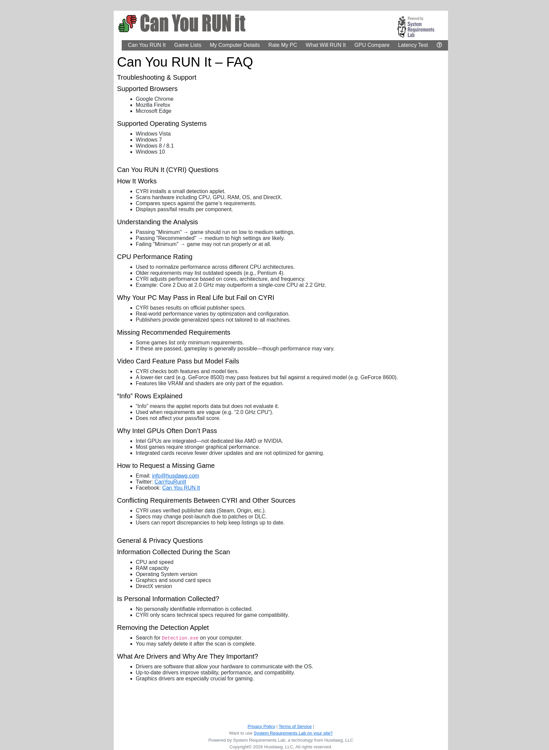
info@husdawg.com (175, 476)
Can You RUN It (147, 45)
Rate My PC (282, 45)
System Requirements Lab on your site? (293, 733)
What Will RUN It (326, 45)
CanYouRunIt (170, 482)
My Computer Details (235, 45)
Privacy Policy (261, 726)
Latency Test (413, 45)
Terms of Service (295, 726)
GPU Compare (372, 45)
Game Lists (187, 45)
